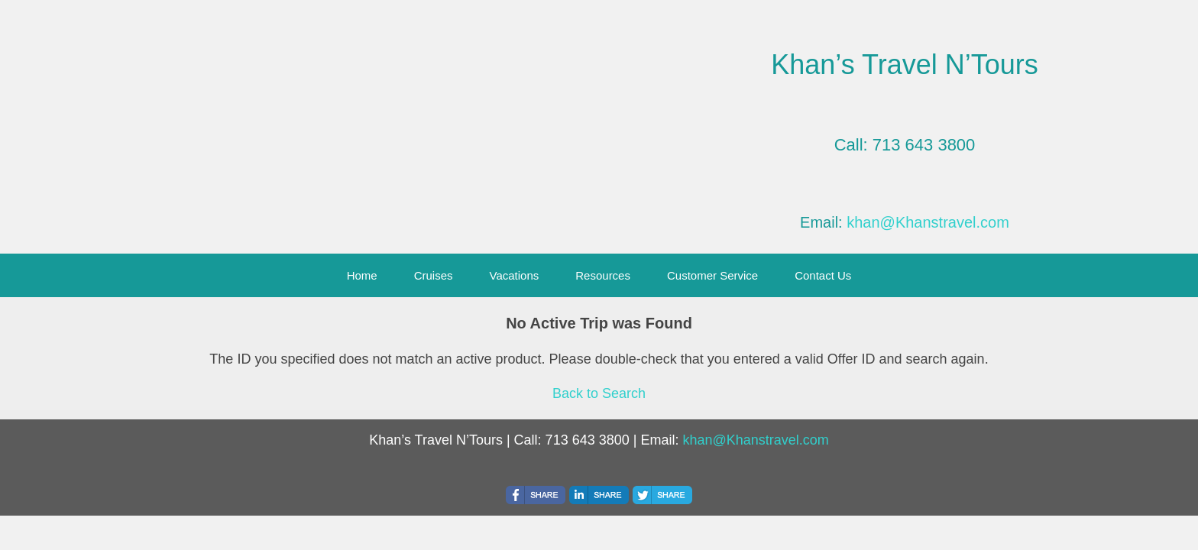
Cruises (433, 275)
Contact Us (823, 275)
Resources (602, 275)
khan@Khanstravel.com (928, 222)
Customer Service (712, 275)
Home (362, 275)
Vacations (514, 275)
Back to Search (599, 393)
